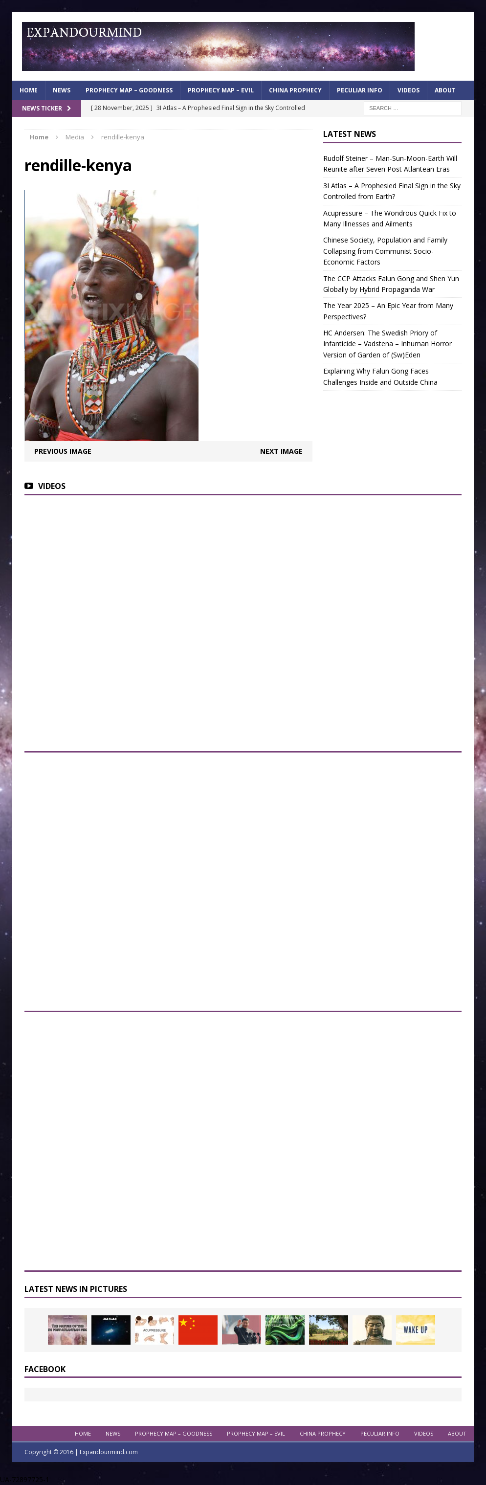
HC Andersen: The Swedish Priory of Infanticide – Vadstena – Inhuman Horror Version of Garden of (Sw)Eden (387, 343)
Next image (281, 451)
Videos (409, 90)
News (61, 90)
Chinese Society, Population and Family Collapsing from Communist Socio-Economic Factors (385, 250)
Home (29, 90)
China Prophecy (295, 90)
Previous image (62, 451)
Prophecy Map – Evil (221, 90)
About (445, 90)
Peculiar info (359, 90)
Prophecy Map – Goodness (129, 90)
